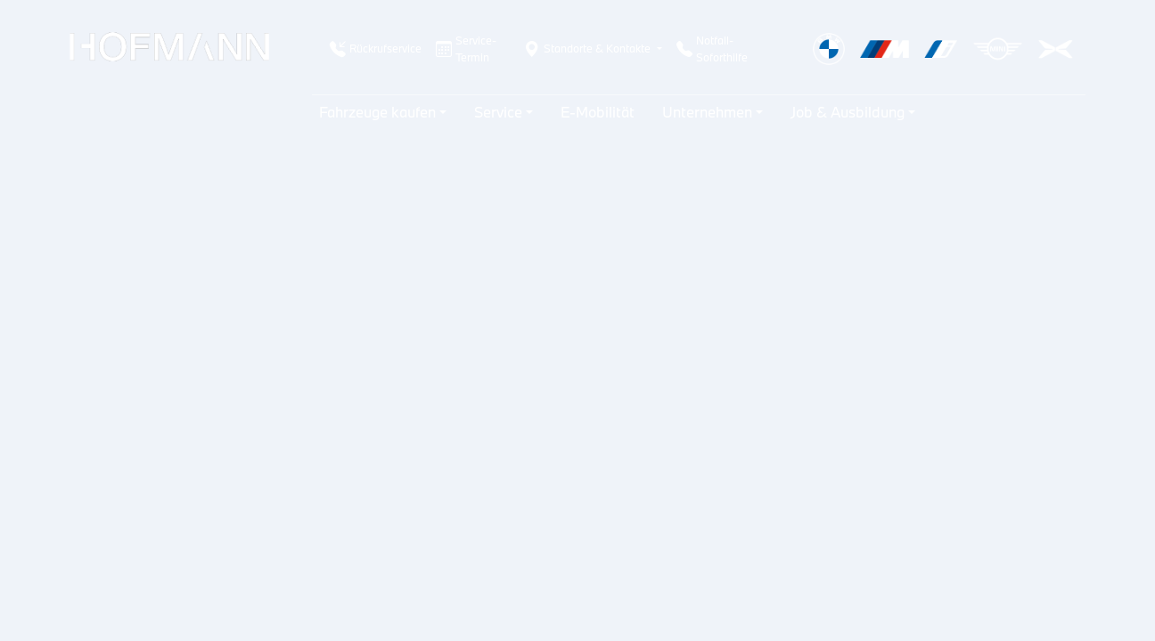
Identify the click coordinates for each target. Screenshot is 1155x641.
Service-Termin (466, 48)
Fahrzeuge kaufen (377, 111)
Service (498, 111)
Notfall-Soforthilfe (712, 48)
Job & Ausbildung (847, 111)
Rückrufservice (376, 48)
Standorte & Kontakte (587, 48)
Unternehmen (707, 111)
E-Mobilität (598, 111)
